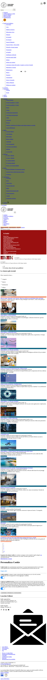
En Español (8, 37)
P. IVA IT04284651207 (6, 664)
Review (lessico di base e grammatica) (12, 248)
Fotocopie (4, 658)
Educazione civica (10, 32)
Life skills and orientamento (9, 247)
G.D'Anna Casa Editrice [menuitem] (11, 146)
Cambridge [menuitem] (8, 141)
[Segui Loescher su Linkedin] (6, 610)
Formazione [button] (6, 88)
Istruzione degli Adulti (11, 57)
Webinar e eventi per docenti (9, 253)
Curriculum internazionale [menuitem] (12, 115)
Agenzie (5, 96)
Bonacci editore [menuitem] (9, 139)
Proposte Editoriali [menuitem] (10, 185)
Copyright (4, 655)
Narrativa (8, 75)
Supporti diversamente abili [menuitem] (12, 190)
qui (41, 555)
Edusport (8, 34)
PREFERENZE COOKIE (6, 558)
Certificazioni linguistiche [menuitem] (12, 112)
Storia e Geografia (10, 80)
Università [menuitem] (8, 120)
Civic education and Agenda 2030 (10, 242)
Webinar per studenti (10, 85)
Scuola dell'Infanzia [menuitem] (10, 127)
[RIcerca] (14, 10)
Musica (7, 72)
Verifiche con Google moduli (9, 251)
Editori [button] (4, 130)
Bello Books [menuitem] (9, 136)
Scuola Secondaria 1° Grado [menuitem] (12, 102)
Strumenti (5, 12)
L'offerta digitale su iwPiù (9, 13)
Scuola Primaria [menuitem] (9, 100)
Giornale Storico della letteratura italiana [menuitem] (15, 172)
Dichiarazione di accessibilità (8, 659)
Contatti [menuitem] (8, 195)
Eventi (7, 92)
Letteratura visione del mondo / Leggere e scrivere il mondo (19, 65)
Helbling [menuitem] (8, 149)
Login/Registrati (7, 17)
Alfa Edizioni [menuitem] (9, 134)
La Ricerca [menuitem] (8, 174)
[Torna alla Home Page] (4, 266)
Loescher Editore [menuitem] (10, 131)
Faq (3, 650)
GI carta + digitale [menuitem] (10, 158)
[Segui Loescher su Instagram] (4, 610)
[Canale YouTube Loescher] (9, 610)
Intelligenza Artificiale (11, 54)
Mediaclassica (9, 70)
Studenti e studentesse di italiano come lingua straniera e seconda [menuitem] (20, 125)
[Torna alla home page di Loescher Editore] (7, 5)
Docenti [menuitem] (8, 122)
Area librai (4, 649)
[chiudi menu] (15, 212)
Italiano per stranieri (10, 62)
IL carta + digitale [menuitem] (10, 155)
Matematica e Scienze (11, 67)
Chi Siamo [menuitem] (8, 178)
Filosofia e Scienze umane (12, 47)
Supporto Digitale (7, 15)
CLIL (7, 27)
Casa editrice (5, 646)
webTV (5, 95)
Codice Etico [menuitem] (9, 183)
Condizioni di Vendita (7, 656)
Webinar (8, 90)
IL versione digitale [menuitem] (10, 160)
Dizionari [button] (5, 154)
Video (4, 250)
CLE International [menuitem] (10, 144)
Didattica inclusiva (10, 29)
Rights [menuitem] (7, 188)
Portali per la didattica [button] (8, 23)
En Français (8, 39)
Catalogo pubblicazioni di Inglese (10, 237)
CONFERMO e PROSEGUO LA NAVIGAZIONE (11, 592)
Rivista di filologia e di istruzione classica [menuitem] (15, 169)
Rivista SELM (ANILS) (8, 238)
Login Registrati (12, 227)
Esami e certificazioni (8, 246)
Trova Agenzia (5, 648)
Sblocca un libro (7, 16)
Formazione (8, 49)
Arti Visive (8, 24)
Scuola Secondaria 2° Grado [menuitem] (12, 105)
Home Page (5, 236)
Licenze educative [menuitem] (10, 193)
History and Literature (8, 241)
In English (8, 52)
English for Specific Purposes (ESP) (11, 245)
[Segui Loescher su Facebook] (2, 610)
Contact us (5, 252)
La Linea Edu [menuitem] (9, 151)
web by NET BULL (5, 678)
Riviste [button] (4, 168)
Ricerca (5, 229)
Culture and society (7, 240)
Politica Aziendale (5, 672)
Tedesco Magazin (10, 82)
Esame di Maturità (10, 42)
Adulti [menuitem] (7, 117)
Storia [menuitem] (7, 180)
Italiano (8, 60)
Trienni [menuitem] (7, 110)
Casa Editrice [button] (6, 177)
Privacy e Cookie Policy (7, 653)
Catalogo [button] (5, 98)
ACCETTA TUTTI (5, 557)
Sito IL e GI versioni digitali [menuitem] (12, 165)
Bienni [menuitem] (7, 107)
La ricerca (5, 87)
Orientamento (9, 77)
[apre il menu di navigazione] (45, 3)
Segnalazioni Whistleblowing (8, 654)
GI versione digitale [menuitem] (10, 163)
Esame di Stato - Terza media (12, 44)
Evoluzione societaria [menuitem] (11, 198)
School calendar (7, 243)
